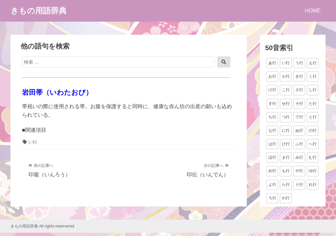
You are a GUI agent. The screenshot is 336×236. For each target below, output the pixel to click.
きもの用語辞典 (38, 10)
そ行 (299, 103)
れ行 (313, 184)
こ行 (286, 90)
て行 (299, 117)
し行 (313, 90)
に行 (286, 130)
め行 (272, 170)
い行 (33, 142)
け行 (272, 90)
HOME (313, 10)
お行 (272, 76)
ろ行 (272, 198)
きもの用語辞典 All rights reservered (42, 226)
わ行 (286, 198)
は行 (272, 144)
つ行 (286, 117)
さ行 (299, 90)
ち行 (272, 117)
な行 (272, 130)
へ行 (313, 144)
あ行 (272, 63)
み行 (299, 157)
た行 (313, 103)
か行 (286, 76)
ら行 (286, 184)
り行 (299, 184)
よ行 (272, 184)
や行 (299, 170)
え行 (313, 63)
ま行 (286, 157)
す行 (272, 103)
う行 (299, 63)
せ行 (286, 103)
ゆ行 (313, 170)
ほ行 (272, 157)
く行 (313, 76)
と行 (313, 117)
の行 (313, 130)
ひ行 (286, 144)
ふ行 (299, 144)
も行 (286, 170)
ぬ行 (299, 130)
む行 (313, 157)
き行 (299, 76)
